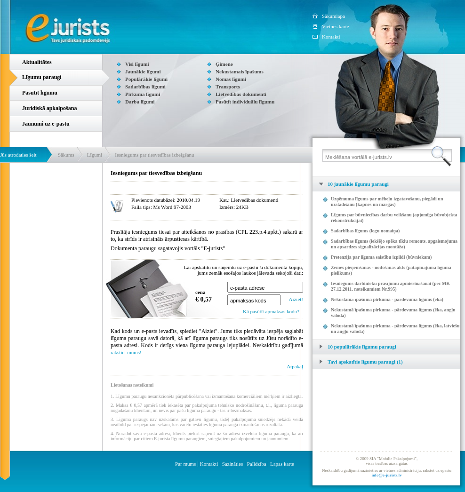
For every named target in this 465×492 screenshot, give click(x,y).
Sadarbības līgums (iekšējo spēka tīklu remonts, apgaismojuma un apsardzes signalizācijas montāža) (394, 243)
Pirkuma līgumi (142, 94)
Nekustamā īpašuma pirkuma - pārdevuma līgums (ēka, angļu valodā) (393, 312)
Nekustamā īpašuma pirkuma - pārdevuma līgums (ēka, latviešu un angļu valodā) (395, 328)
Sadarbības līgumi (145, 86)
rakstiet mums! (126, 352)
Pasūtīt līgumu (39, 92)
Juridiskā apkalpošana (49, 108)
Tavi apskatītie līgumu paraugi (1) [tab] (358, 361)
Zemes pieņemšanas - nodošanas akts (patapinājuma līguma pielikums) (391, 270)
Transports (228, 86)
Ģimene (224, 64)
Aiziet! (296, 299)
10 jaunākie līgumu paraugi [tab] (351, 183)
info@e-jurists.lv (386, 475)
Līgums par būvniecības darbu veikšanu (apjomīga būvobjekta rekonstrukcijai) (394, 217)
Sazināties (232, 464)
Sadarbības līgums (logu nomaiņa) (365, 230)
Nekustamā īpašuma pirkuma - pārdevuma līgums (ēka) (387, 299)
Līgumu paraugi (42, 77)
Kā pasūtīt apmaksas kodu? (271, 311)
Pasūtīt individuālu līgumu (245, 101)
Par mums (185, 464)
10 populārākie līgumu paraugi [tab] (354, 346)
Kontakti (331, 37)
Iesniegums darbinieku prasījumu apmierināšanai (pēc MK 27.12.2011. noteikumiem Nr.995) (390, 286)
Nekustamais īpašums (240, 71)
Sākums (66, 155)
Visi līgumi (137, 64)
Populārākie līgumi (146, 79)
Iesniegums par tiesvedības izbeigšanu (154, 155)
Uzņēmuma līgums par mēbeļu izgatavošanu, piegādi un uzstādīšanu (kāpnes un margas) (387, 201)
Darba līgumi (140, 101)
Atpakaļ (295, 366)
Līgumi (94, 155)
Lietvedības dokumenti (241, 94)
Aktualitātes (37, 62)
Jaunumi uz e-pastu (46, 123)
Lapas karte (282, 464)
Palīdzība (256, 464)
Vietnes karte (335, 26)
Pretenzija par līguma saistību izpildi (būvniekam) (381, 257)
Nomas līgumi (231, 79)
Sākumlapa (333, 16)
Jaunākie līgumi (143, 71)
